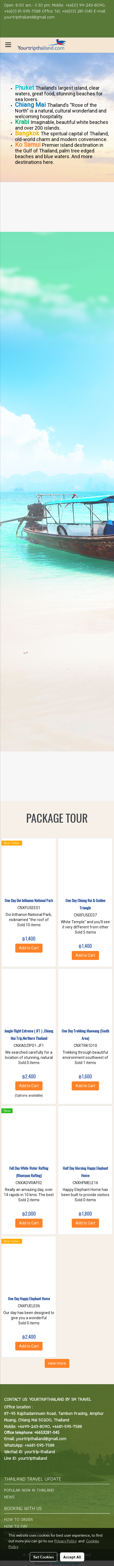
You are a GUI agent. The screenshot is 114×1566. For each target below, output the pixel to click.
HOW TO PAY (16, 1526)
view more (57, 1363)
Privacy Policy (65, 1540)
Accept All (72, 1556)
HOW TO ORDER (18, 1519)
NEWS (9, 1496)
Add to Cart (29, 948)
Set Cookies (43, 1556)
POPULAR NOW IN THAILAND (29, 1490)
